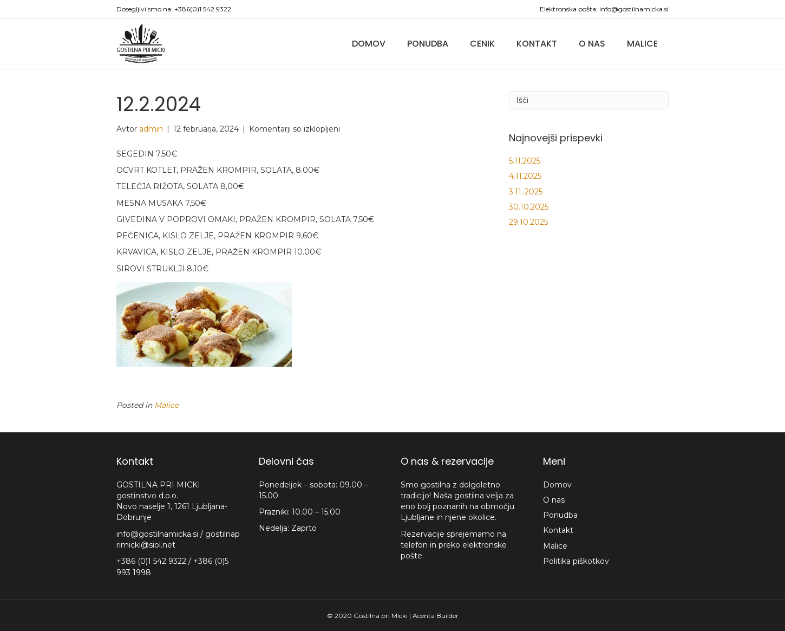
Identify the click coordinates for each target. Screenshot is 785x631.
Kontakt (536, 43)
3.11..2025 (525, 192)
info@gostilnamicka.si (634, 9)
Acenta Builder (436, 616)
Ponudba (427, 43)
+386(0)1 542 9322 (202, 9)
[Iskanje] (589, 100)
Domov (368, 43)
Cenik (482, 43)
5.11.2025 (524, 161)
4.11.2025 (525, 176)
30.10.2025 (528, 207)
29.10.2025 (528, 222)
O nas (592, 43)
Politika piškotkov (576, 561)
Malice (642, 43)
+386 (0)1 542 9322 (152, 561)
